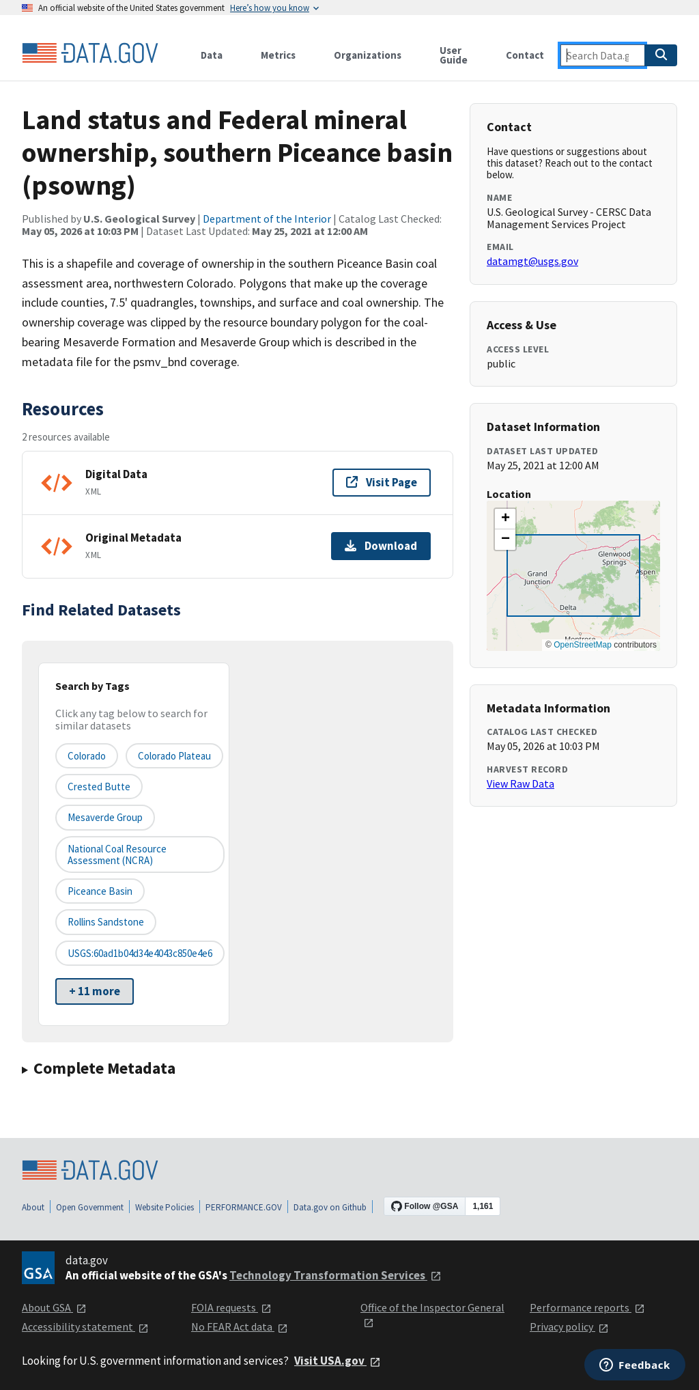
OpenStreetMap (583, 645)
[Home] (90, 53)
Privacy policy (569, 1326)
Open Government (90, 1207)
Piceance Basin (100, 891)
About (33, 1207)
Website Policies (164, 1207)
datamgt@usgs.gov (532, 261)
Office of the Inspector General (432, 1315)
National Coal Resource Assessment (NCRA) (117, 854)
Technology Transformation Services (335, 1275)
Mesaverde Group (105, 817)
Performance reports (587, 1307)
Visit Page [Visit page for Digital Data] (381, 482)
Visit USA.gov (337, 1360)
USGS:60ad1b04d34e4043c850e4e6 (140, 953)
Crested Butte (99, 786)
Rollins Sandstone (106, 921)
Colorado (87, 755)
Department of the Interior (267, 218)
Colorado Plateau (174, 755)
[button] (505, 519)
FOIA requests (231, 1307)
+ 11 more (94, 991)
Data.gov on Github (330, 1207)
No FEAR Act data (239, 1326)
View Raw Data (520, 783)
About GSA (54, 1307)
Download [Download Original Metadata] (381, 545)
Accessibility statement (85, 1326)
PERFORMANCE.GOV (243, 1207)
